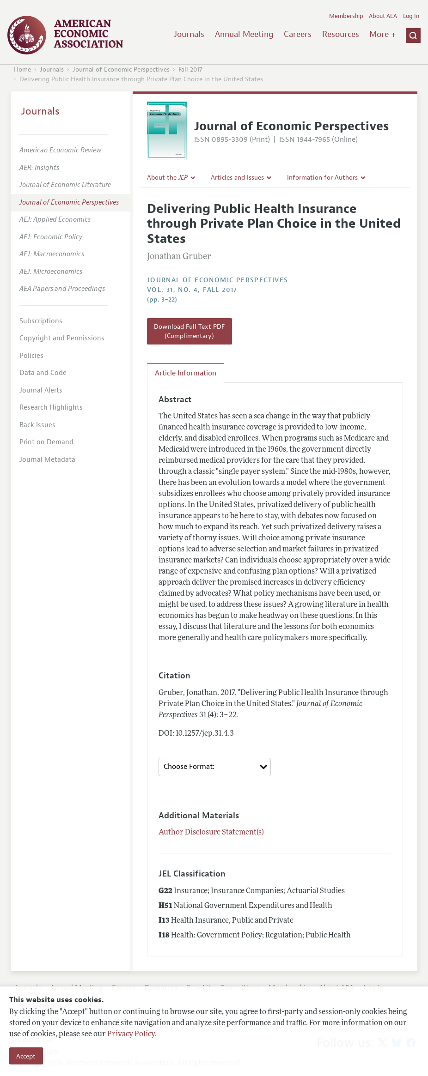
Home (22, 69)
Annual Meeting (244, 34)
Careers (298, 34)
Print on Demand (46, 442)
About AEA (383, 16)
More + (382, 34)
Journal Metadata (47, 459)
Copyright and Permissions (61, 338)
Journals (189, 34)
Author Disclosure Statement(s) (211, 832)
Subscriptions (40, 321)
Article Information (185, 373)
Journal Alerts (40, 390)
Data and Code (43, 373)
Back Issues (37, 425)
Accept (26, 1056)
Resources (340, 34)
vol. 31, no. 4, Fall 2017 (192, 290)
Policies (31, 355)
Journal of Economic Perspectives (121, 69)
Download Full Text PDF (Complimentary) (189, 331)
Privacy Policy (130, 1034)
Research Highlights (51, 407)
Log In (411, 16)
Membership (346, 16)
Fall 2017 (190, 69)
